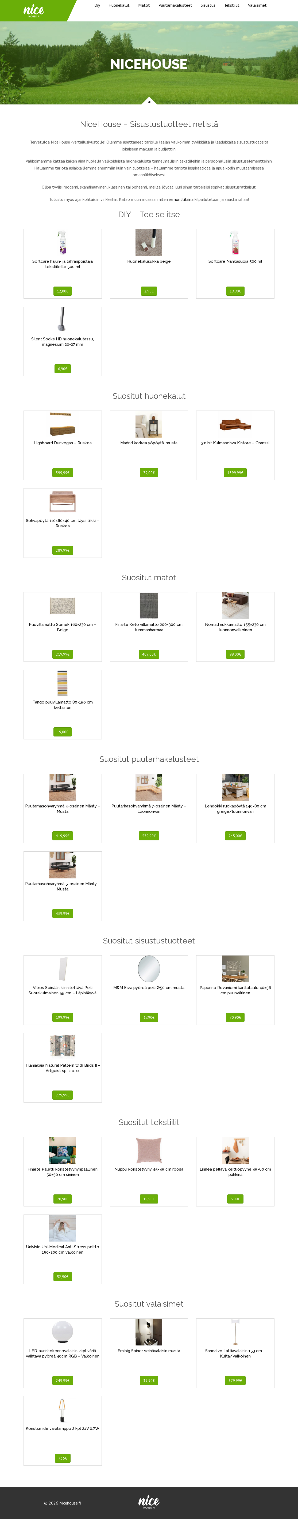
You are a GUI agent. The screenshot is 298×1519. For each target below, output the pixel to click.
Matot (144, 5)
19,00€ (62, 732)
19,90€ (235, 291)
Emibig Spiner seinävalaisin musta (149, 1350)
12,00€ (62, 291)
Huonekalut (119, 5)
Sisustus (208, 5)
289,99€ (62, 550)
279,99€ (62, 1095)
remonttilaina (181, 199)
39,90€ (149, 1380)
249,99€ (62, 1380)
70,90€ (235, 1017)
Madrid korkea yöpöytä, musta (148, 443)
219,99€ (62, 654)
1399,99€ (235, 472)
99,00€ (235, 654)
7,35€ (62, 1458)
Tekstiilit (231, 5)
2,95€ (149, 291)
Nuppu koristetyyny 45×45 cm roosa (148, 1169)
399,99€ (62, 472)
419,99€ (62, 835)
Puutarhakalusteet (175, 5)
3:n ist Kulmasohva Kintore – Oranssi (235, 443)
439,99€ (62, 913)
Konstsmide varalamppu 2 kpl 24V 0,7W (62, 1428)
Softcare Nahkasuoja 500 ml (235, 261)
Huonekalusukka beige (149, 261)
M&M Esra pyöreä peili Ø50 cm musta (148, 987)
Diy (97, 5)
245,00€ (235, 835)
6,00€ (235, 1199)
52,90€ (62, 1276)
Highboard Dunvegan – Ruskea (63, 443)
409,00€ (149, 654)
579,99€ (149, 835)
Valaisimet (257, 5)
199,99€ (62, 1017)
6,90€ (62, 368)
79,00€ (149, 472)
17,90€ (149, 1017)
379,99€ (235, 1380)
